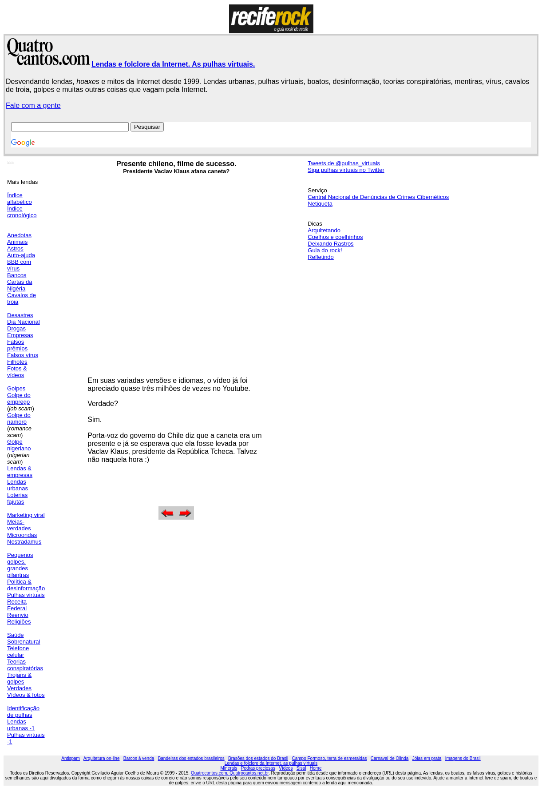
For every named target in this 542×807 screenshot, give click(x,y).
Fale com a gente (33, 105)
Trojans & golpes (19, 678)
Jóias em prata (427, 758)
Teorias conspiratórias (25, 665)
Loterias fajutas (17, 498)
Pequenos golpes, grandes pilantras (20, 565)
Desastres (20, 315)
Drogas (16, 328)
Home (316, 768)
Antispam (70, 758)
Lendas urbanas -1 (21, 724)
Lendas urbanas (17, 485)
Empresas (20, 335)
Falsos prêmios (17, 345)
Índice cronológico (22, 212)
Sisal (301, 768)
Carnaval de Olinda (390, 758)
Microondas (22, 535)
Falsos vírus (22, 355)
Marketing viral (26, 515)
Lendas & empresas (19, 471)
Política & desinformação (26, 585)
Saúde (15, 635)
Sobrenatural (23, 641)
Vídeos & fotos (26, 695)
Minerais (229, 768)
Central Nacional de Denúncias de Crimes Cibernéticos (378, 197)
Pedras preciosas (258, 768)
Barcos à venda (138, 758)
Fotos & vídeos (17, 371)
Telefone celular (18, 651)
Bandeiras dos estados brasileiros (191, 758)
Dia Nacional (23, 321)
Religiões (19, 621)
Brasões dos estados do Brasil (258, 758)
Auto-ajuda (21, 255)
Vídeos (286, 768)
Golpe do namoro (19, 418)
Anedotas (19, 235)
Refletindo (321, 257)
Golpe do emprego (19, 398)
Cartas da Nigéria (19, 285)
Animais (17, 242)
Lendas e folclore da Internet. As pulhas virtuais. (173, 64)
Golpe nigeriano (19, 445)
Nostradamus (24, 541)
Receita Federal (17, 605)
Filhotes (17, 361)
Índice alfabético (19, 198)
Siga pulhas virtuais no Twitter (346, 170)
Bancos (16, 275)
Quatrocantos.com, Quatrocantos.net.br (230, 773)
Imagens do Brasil (463, 758)
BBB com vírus (19, 265)
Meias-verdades (19, 525)
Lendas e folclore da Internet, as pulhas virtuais (271, 763)
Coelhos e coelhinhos (335, 237)
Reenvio (17, 615)
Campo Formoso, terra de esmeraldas (329, 758)
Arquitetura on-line (101, 758)
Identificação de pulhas (23, 711)
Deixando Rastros (330, 243)
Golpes (16, 388)
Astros (15, 248)
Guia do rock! (325, 250)
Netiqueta (320, 203)
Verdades (19, 688)
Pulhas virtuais (26, 595)
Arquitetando (324, 230)
